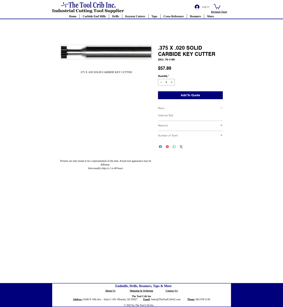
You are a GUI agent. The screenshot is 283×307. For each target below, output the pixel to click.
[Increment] (172, 82)
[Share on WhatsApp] (174, 146)
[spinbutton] (166, 82)
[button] (217, 6)
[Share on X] (181, 146)
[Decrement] (161, 82)
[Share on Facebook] (160, 146)
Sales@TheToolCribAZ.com (165, 299)
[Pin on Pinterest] (167, 146)
